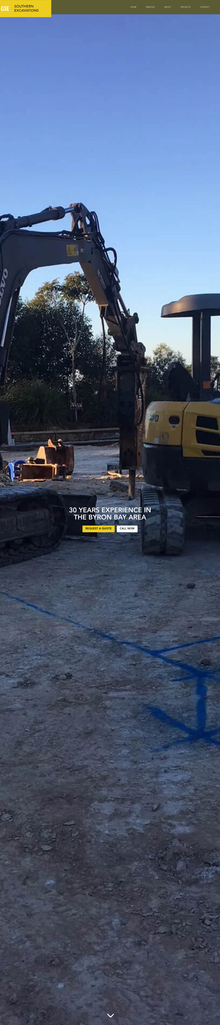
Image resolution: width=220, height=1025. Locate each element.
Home (133, 7)
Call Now (127, 528)
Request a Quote (98, 528)
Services (150, 7)
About (167, 7)
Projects (186, 7)
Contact (205, 7)
